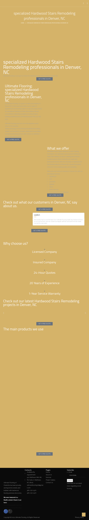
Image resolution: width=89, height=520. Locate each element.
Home (22, 23)
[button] (32, 219)
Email (70, 472)
